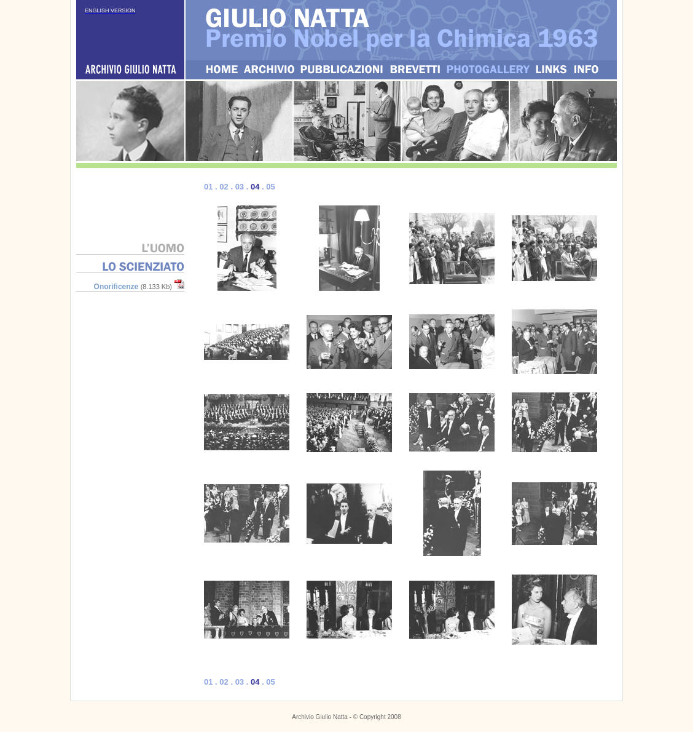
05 (270, 186)
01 (208, 186)
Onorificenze (116, 286)
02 (223, 186)
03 (239, 186)
